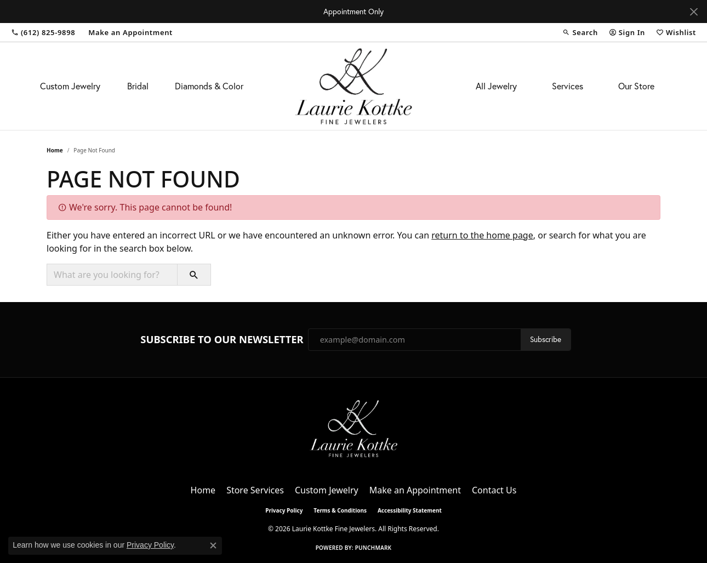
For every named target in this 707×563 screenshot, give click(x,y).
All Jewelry (496, 86)
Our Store (636, 86)
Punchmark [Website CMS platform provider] (373, 547)
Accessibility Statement (410, 510)
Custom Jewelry (70, 86)
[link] (43, 32)
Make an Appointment (415, 490)
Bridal (138, 86)
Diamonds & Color (209, 86)
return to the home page (482, 235)
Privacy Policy (284, 510)
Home (55, 150)
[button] (579, 32)
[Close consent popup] (213, 545)
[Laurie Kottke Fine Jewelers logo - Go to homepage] (353, 86)
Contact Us (494, 490)
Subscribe (545, 339)
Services (567, 86)
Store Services (255, 490)
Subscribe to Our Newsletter (221, 339)
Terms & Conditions (340, 510)
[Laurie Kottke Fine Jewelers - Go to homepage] (353, 428)
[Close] (693, 12)
